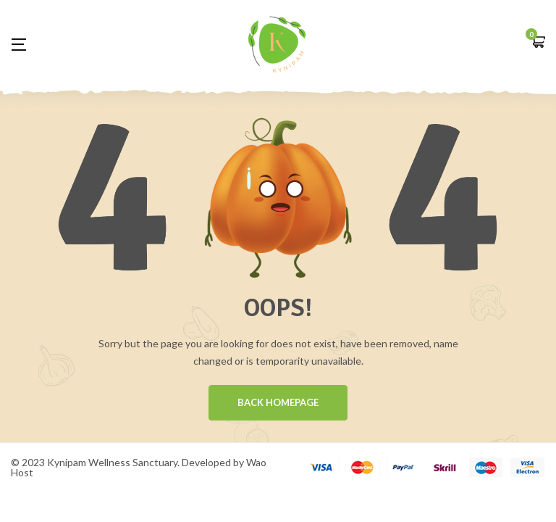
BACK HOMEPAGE (278, 403)
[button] (538, 43)
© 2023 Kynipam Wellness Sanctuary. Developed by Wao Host (138, 468)
